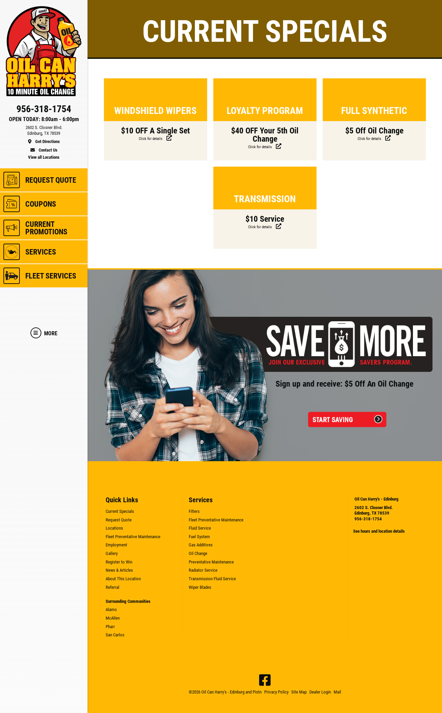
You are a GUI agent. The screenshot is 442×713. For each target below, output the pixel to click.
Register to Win (119, 562)
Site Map (299, 692)
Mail (337, 692)
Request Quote (119, 519)
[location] (43, 135)
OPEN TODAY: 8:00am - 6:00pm (44, 119)
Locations (114, 528)
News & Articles (119, 570)
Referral (112, 587)
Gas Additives (201, 544)
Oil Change (198, 553)
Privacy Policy (276, 692)
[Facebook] (265, 680)
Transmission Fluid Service (212, 578)
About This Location (123, 578)
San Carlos (115, 634)
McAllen (113, 618)
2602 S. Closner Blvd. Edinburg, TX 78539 (373, 510)
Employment (116, 544)
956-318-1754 (368, 518)
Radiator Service (203, 570)
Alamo (111, 609)
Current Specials (120, 511)
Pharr (110, 626)
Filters (194, 511)
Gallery (112, 553)
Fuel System (199, 536)
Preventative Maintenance (211, 562)
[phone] (43, 110)
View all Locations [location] (43, 157)
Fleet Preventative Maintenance (133, 536)
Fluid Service (200, 528)
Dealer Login (320, 692)
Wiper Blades (200, 587)
